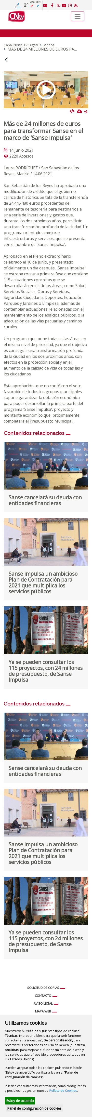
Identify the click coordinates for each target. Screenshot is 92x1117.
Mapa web (43, 1011)
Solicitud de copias (43, 987)
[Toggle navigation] (77, 16)
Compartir (85, 111)
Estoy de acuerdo (20, 1100)
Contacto (43, 995)
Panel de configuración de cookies (34, 1108)
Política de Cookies (63, 1090)
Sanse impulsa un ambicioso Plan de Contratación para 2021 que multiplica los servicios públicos (43, 582)
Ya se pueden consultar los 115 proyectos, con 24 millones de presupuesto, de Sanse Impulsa (46, 671)
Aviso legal (43, 1003)
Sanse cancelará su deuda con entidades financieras (45, 500)
